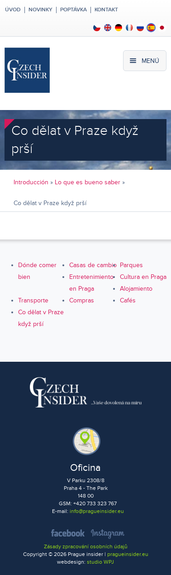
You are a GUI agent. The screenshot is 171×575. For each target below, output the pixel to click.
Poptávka (73, 10)
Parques (131, 265)
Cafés (128, 300)
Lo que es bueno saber (87, 182)
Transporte (33, 300)
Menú (150, 61)
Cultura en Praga (143, 277)
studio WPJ (100, 562)
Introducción (31, 182)
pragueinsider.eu (127, 554)
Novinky (40, 10)
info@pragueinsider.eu (97, 511)
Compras (81, 300)
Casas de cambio (93, 265)
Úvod (12, 10)
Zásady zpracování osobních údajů (86, 546)
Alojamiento (136, 288)
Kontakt (106, 10)
